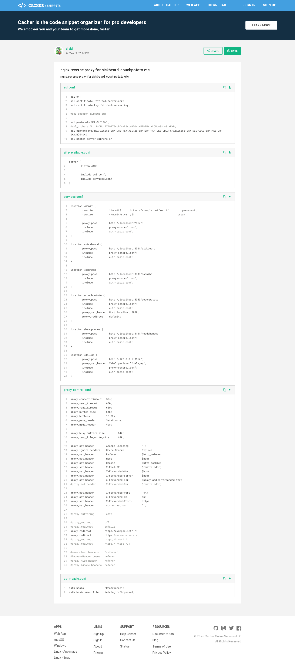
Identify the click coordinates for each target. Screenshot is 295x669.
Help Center (128, 634)
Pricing (98, 651)
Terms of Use (161, 646)
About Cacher (166, 5)
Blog (155, 640)
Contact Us (127, 640)
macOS (59, 640)
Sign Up (269, 5)
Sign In (250, 5)
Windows (60, 646)
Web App (193, 5)
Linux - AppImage (65, 651)
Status (125, 646)
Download (217, 5)
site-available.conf (77, 152)
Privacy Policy (161, 651)
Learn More (261, 25)
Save (232, 51)
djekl (69, 49)
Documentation (163, 634)
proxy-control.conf (77, 390)
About (98, 646)
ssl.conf (69, 87)
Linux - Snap (62, 657)
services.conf (73, 197)
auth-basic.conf (75, 579)
